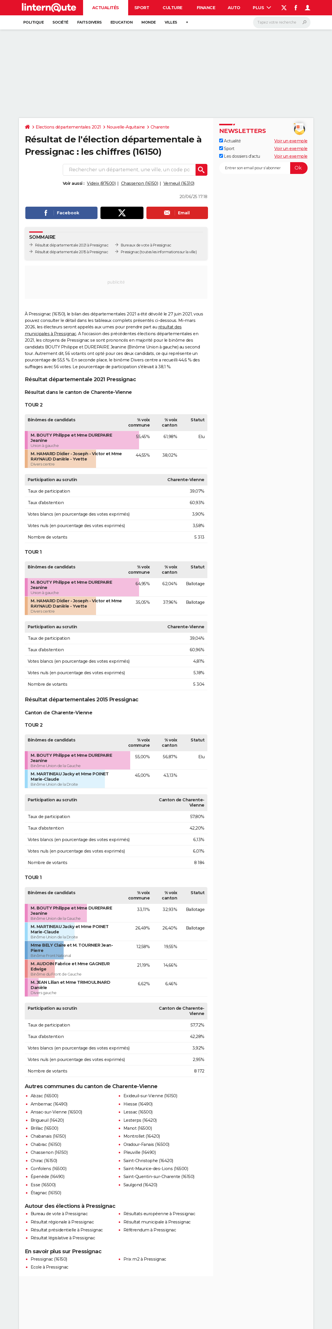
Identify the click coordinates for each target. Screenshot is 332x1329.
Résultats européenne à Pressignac (159, 1213)
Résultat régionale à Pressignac (62, 1222)
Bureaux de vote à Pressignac (146, 245)
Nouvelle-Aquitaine (126, 127)
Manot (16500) (137, 1128)
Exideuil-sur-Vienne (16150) (150, 1095)
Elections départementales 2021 (68, 127)
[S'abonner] (263, 168)
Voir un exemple (291, 141)
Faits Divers (89, 22)
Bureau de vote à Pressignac (59, 1213)
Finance (206, 7)
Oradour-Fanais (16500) (146, 1144)
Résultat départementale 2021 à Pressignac (71, 245)
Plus (262, 7)
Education (121, 22)
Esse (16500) (43, 1184)
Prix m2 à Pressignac (144, 1259)
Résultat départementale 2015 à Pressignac (71, 252)
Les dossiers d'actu (239, 156)
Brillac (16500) (44, 1128)
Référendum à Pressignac (149, 1230)
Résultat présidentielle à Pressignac (67, 1230)
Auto (234, 7)
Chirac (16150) (44, 1160)
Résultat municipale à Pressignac (157, 1222)
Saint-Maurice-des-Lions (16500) (155, 1168)
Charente (160, 127)
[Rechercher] (281, 22)
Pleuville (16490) (139, 1152)
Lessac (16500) (138, 1112)
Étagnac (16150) (46, 1192)
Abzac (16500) (44, 1095)
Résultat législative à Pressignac (63, 1238)
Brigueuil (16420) (47, 1120)
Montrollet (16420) (141, 1136)
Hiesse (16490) (138, 1104)
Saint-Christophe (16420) (148, 1160)
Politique (33, 22)
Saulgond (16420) (140, 1184)
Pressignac (130, 252)
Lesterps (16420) (140, 1120)
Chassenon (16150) (139, 183)
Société (60, 22)
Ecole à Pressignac (49, 1267)
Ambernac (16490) (49, 1104)
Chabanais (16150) (48, 1136)
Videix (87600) (101, 183)
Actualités (105, 7)
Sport (141, 7)
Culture (172, 7)
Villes (171, 22)
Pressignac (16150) (49, 1259)
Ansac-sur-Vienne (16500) (56, 1112)
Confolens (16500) (49, 1168)
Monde (148, 22)
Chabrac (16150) (46, 1144)
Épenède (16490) (48, 1176)
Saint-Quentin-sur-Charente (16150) (158, 1176)
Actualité (230, 141)
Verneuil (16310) (178, 183)
